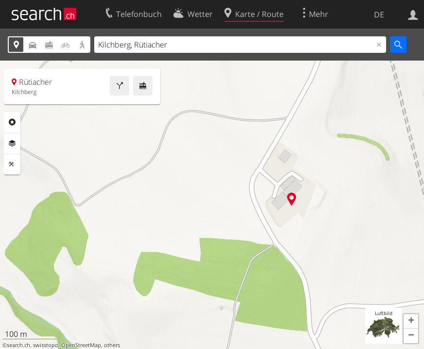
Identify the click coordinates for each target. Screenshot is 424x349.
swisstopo (45, 345)
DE (379, 14)
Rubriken (12, 122)
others (112, 345)
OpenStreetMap (81, 345)
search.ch (18, 345)
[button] (411, 321)
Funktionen (12, 164)
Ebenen (12, 143)
